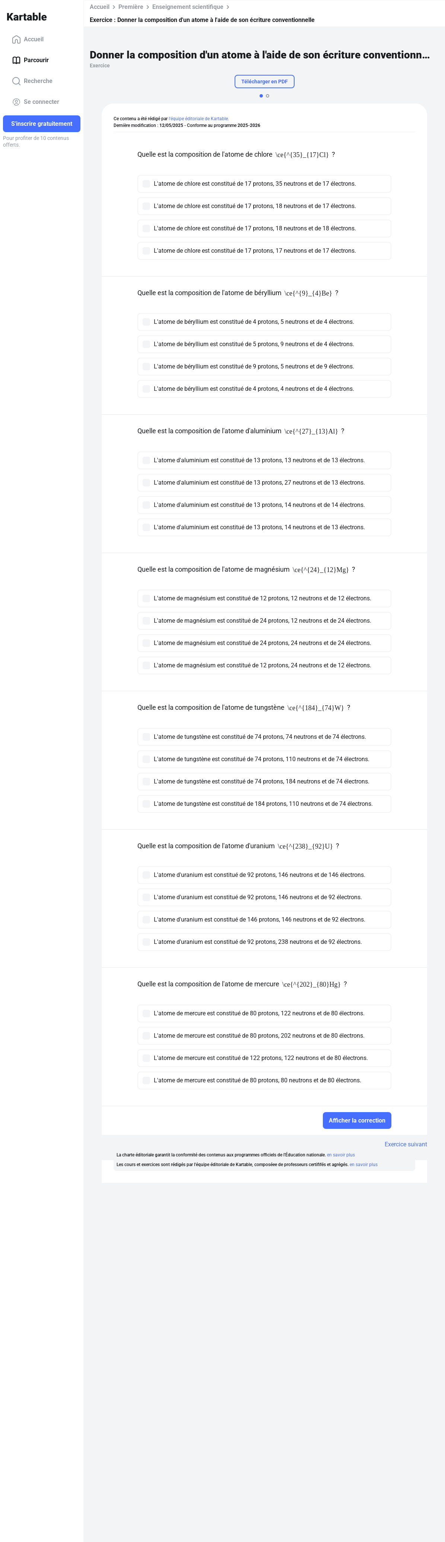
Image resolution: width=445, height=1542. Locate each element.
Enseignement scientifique (187, 6)
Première (130, 6)
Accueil (28, 39)
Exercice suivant (406, 1144)
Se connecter (35, 102)
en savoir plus (341, 1155)
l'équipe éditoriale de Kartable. (199, 118)
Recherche (32, 81)
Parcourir (30, 60)
